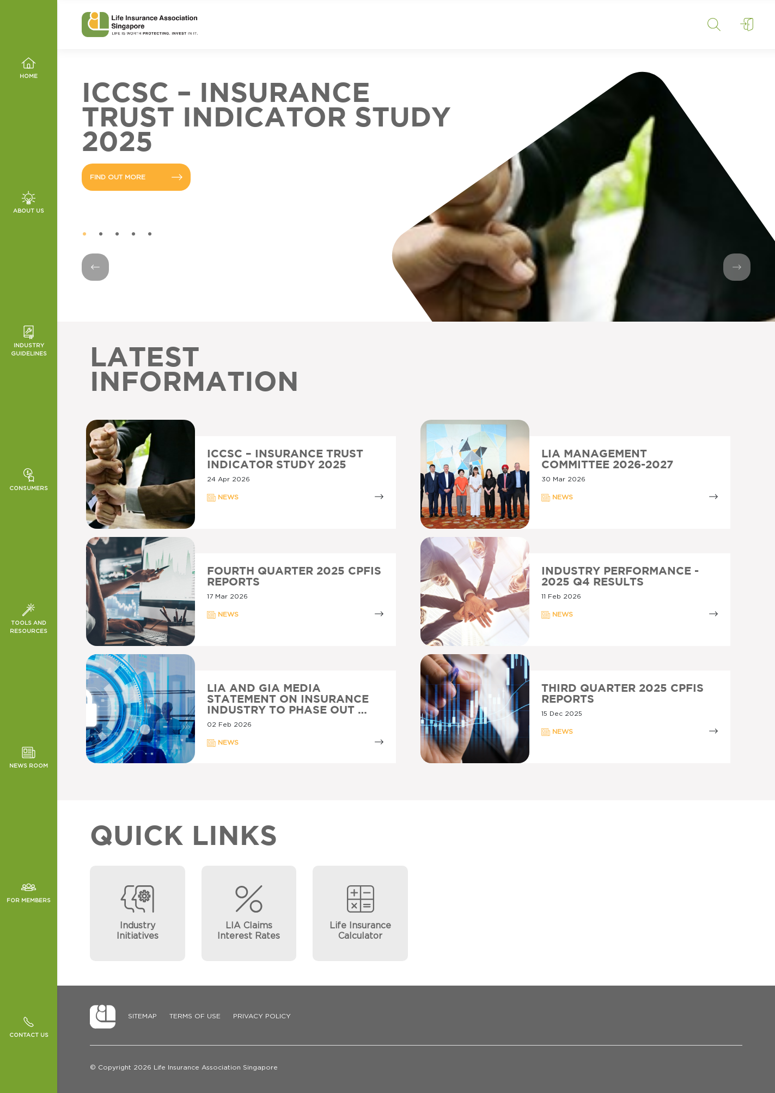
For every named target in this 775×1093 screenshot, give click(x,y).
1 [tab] (84, 234)
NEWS (223, 497)
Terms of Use (195, 1016)
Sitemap (142, 1016)
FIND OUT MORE (136, 177)
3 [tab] (117, 234)
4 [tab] (133, 234)
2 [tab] (100, 234)
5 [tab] (149, 234)
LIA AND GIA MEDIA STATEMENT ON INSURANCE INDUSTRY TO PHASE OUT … (288, 699)
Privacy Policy (262, 1016)
